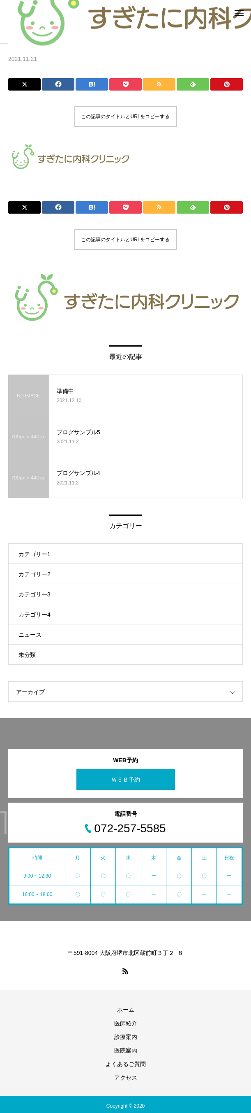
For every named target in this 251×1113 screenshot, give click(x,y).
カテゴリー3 (34, 594)
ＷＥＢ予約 (125, 779)
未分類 (27, 655)
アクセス (125, 1077)
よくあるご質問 (126, 1064)
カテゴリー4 (34, 614)
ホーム (125, 1009)
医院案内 (125, 1050)
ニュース (29, 634)
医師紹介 (125, 1023)
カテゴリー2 (34, 574)
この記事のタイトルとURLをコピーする (125, 116)
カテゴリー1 (34, 554)
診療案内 (125, 1037)
